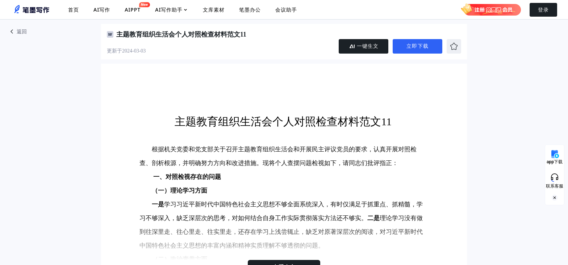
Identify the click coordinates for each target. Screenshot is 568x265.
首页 (73, 9)
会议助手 (286, 9)
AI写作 (101, 9)
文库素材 (214, 9)
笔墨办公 (250, 9)
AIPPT (133, 7)
